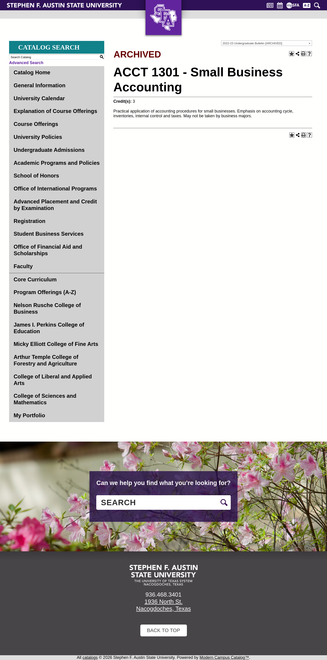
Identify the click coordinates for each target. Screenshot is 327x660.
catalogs (90, 657)
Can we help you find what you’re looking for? (163, 483)
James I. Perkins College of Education (49, 328)
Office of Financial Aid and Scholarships (48, 250)
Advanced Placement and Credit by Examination (55, 204)
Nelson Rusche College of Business (47, 308)
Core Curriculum (35, 279)
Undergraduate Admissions (49, 150)
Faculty (23, 266)
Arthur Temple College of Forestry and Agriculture (46, 360)
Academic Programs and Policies (57, 163)
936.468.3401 (163, 594)
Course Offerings (36, 124)
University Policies (38, 137)
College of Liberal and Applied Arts (53, 379)
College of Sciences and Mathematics (45, 399)
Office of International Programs (55, 188)
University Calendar (39, 98)
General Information (39, 85)
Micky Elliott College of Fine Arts (56, 344)
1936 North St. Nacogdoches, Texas (163, 605)
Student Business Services (49, 234)
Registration (29, 221)
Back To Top (163, 630)
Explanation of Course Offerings (55, 111)
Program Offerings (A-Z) (45, 292)
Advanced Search (26, 62)
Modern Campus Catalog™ (224, 657)
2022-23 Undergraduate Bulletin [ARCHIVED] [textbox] (252, 43)
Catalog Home (32, 72)
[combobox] (266, 43)
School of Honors (36, 175)
